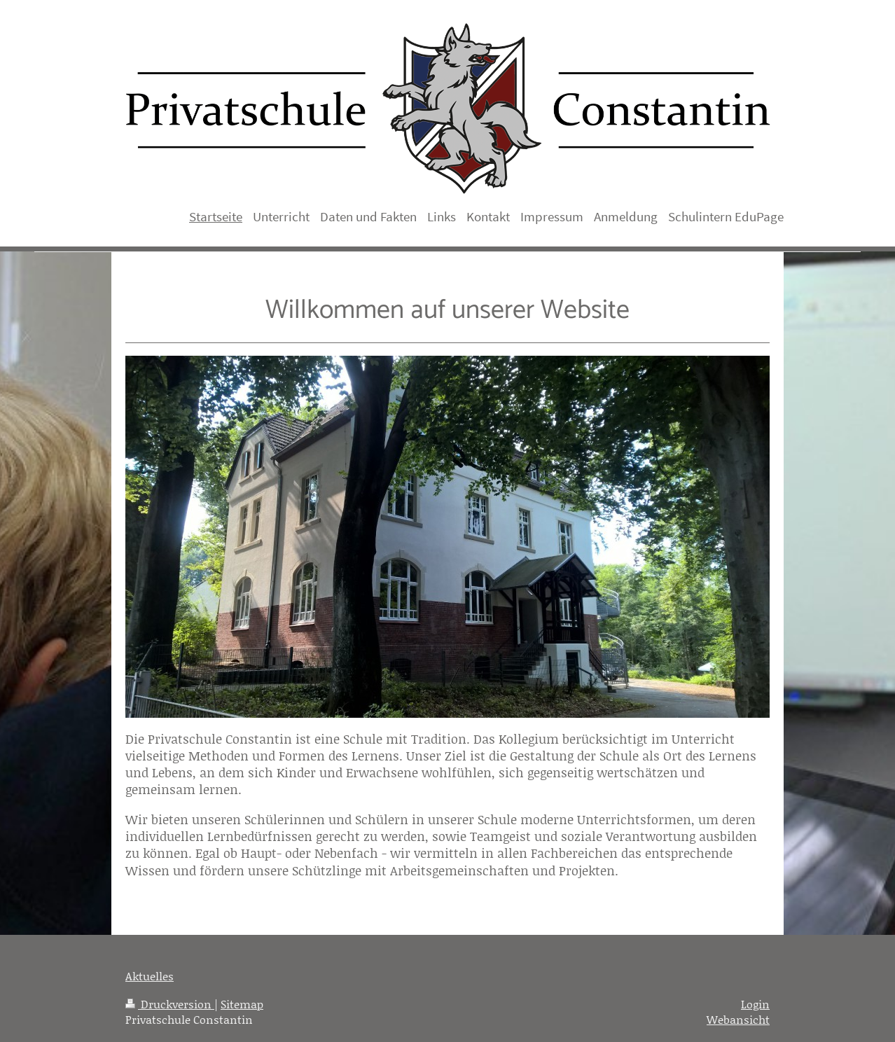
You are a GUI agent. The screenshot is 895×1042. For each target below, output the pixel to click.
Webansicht (738, 1019)
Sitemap (242, 1004)
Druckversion (169, 1004)
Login (755, 1004)
